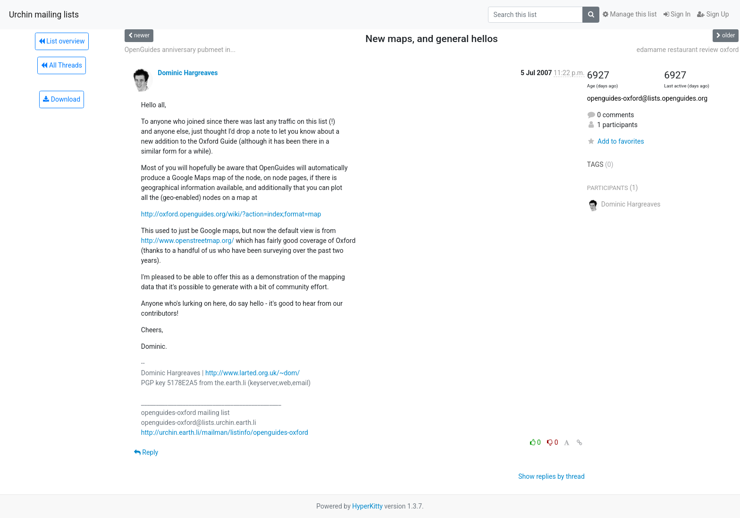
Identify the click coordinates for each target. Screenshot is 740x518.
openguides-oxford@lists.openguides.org (647, 98)
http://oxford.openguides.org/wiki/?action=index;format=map (231, 214)
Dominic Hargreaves (188, 73)
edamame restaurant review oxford (688, 49)
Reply (146, 452)
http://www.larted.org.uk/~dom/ (252, 373)
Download (61, 99)
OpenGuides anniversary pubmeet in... (180, 49)
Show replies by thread (551, 476)
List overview (62, 41)
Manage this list (629, 14)
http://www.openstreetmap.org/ (187, 240)
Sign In (677, 14)
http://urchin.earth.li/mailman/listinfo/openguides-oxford (224, 432)
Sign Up (713, 14)
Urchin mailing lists (44, 14)
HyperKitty (367, 506)
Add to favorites (615, 141)
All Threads (61, 65)
